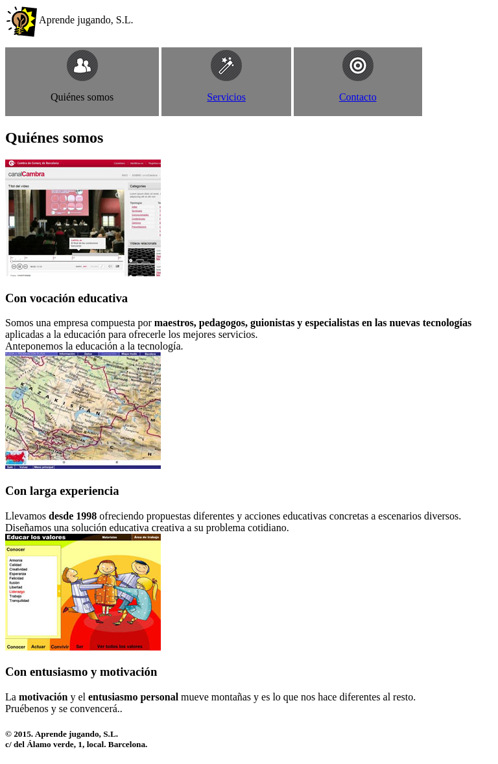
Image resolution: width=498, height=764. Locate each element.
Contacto (358, 96)
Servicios (226, 96)
